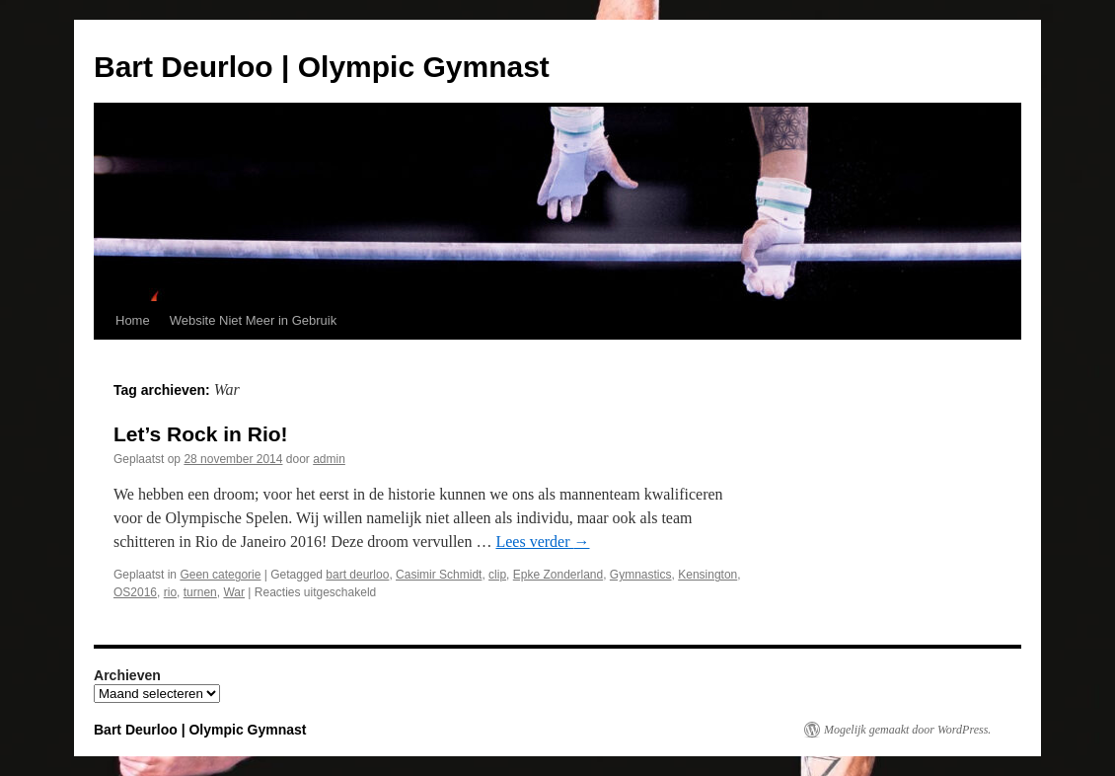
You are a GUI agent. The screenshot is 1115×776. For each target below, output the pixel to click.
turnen (200, 592)
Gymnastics (641, 575)
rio (170, 592)
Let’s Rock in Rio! (200, 434)
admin (329, 459)
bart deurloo (357, 575)
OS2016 (135, 592)
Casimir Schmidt (439, 575)
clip (497, 575)
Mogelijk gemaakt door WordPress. (907, 730)
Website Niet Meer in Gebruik (253, 320)
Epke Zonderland (558, 575)
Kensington (707, 575)
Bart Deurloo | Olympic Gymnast (322, 66)
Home (132, 320)
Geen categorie (220, 575)
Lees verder (542, 541)
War (234, 592)
